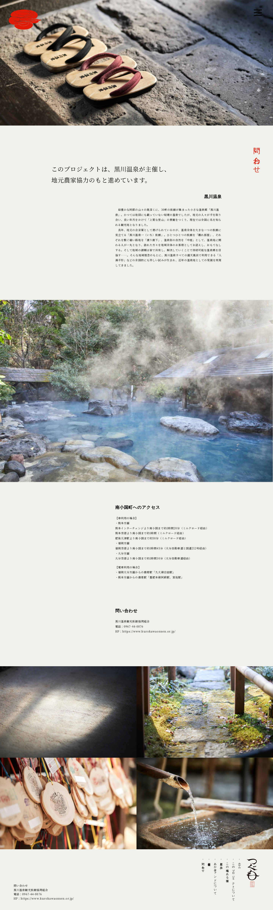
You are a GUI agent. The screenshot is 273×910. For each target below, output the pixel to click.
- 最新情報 (209, 860)
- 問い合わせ (203, 865)
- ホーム (239, 863)
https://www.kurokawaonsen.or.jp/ (149, 631)
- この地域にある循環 (227, 868)
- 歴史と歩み (221, 863)
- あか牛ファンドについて (215, 876)
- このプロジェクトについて (233, 879)
